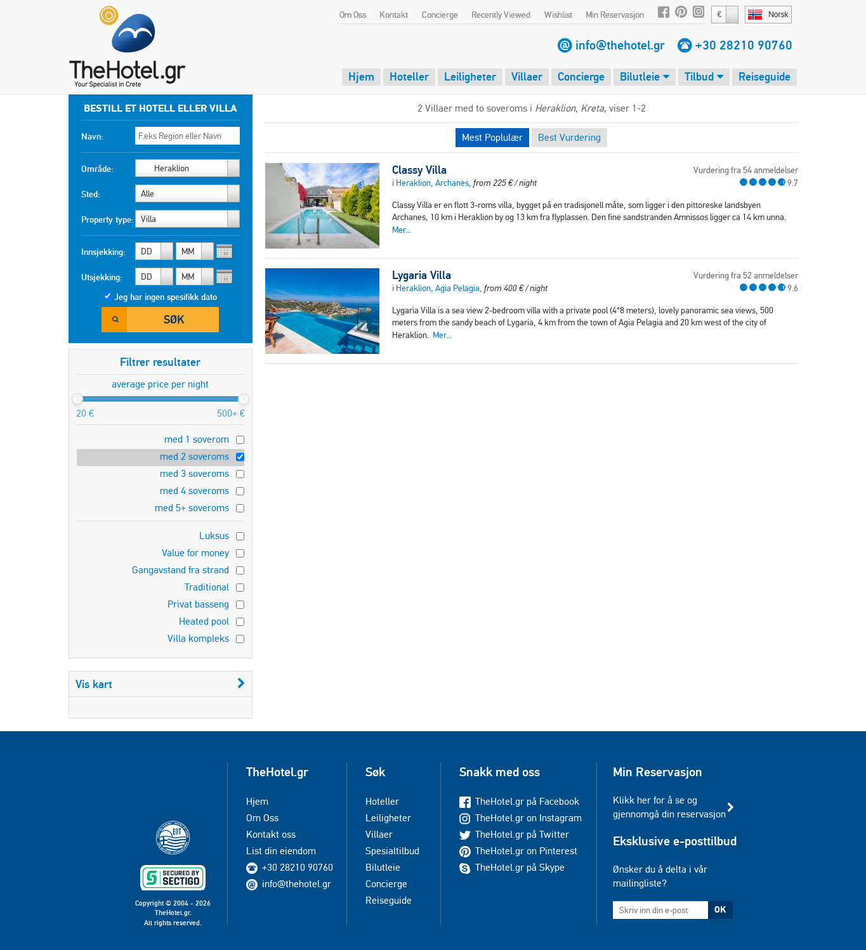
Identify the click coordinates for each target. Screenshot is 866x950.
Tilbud (704, 76)
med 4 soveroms (194, 491)
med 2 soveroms (194, 456)
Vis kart (160, 684)
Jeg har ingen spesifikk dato (165, 297)
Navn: (92, 136)
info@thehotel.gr (620, 45)
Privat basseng (198, 604)
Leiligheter (470, 76)
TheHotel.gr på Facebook (519, 801)
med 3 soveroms (194, 473)
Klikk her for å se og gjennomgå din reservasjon (669, 807)
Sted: (90, 194)
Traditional (207, 587)
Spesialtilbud (392, 851)
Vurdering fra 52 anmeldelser (745, 275)
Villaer (526, 76)
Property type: (107, 219)
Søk (174, 319)
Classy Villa (419, 170)
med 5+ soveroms (192, 508)
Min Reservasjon (615, 14)
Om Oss (352, 14)
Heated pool (204, 621)
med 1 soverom (196, 439)
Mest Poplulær (492, 137)
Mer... (401, 229)
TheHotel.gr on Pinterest (518, 851)
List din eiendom (281, 851)
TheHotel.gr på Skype (512, 867)
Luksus (214, 536)
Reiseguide (764, 76)
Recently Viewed (500, 14)
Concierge (440, 14)
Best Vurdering (569, 137)
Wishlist (558, 14)
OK (720, 909)
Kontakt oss (271, 834)
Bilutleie (644, 76)
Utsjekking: (101, 277)
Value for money (195, 553)
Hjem (361, 76)
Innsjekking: (103, 251)
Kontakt (393, 14)
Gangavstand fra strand (180, 570)
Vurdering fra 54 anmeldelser (745, 170)
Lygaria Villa (421, 275)
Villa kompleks (198, 638)
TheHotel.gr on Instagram (520, 818)
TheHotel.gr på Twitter (514, 834)
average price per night (160, 384)
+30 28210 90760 (743, 45)
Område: (97, 168)
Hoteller (409, 76)
